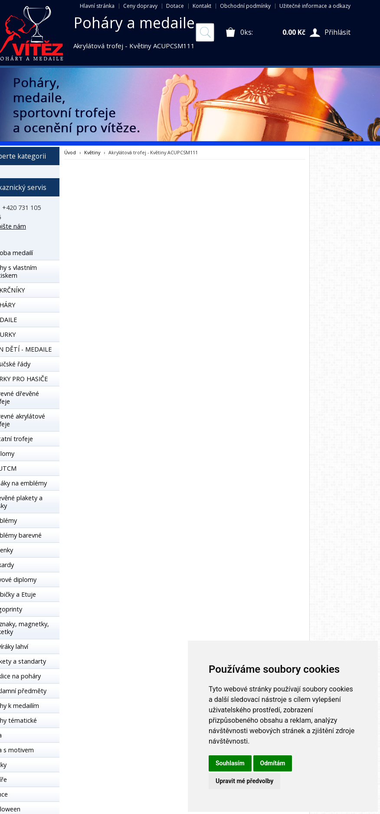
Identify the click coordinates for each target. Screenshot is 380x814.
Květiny (92, 152)
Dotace (175, 6)
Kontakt (202, 6)
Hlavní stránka (97, 6)
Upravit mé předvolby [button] (244, 780)
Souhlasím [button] (230, 763)
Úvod (70, 152)
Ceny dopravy (140, 6)
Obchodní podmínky (245, 6)
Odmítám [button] (272, 763)
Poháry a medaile (134, 23)
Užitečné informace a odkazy (315, 6)
